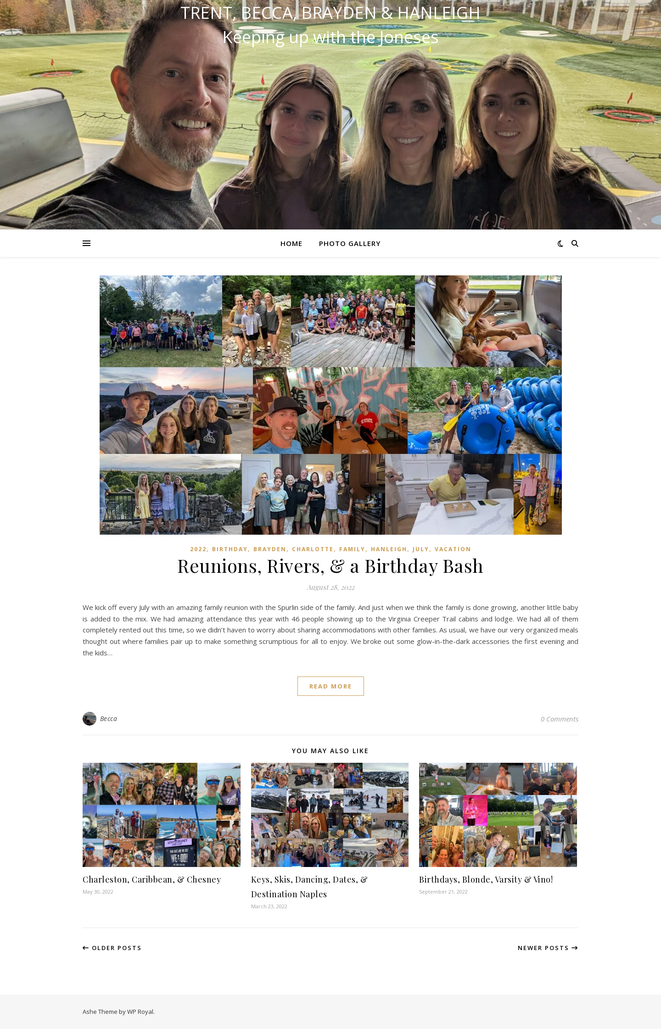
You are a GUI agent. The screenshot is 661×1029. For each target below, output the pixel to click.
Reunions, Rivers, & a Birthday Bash (330, 565)
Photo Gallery (350, 243)
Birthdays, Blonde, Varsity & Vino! (486, 879)
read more (330, 686)
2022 (198, 549)
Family (352, 549)
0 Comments (559, 718)
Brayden (269, 549)
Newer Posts (548, 948)
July (421, 549)
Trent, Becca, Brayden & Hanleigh (330, 13)
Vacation (453, 549)
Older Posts (112, 948)
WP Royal (140, 1011)
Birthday (230, 549)
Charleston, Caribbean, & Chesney (152, 879)
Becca (109, 718)
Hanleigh (389, 549)
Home (291, 243)
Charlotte (313, 549)
